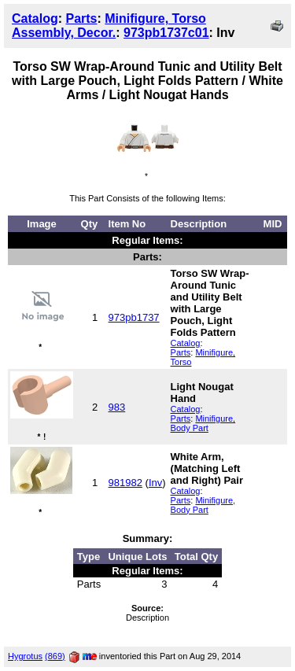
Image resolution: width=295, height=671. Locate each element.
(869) (55, 656)
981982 (125, 483)
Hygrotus (25, 656)
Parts (81, 18)
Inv (155, 483)
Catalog (35, 18)
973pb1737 (134, 317)
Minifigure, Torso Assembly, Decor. (109, 25)
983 (117, 407)
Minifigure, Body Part (203, 423)
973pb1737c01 (166, 32)
